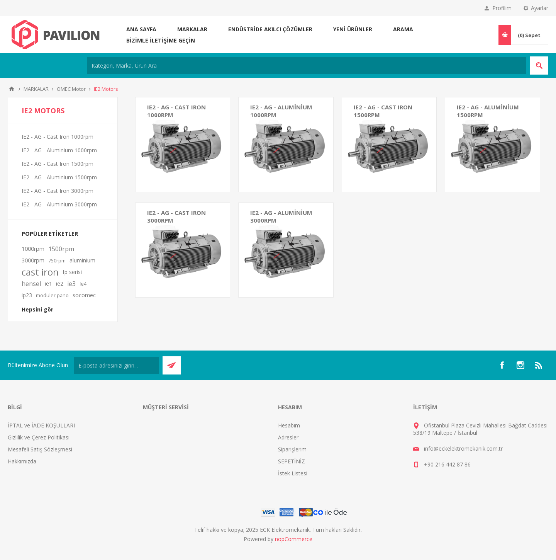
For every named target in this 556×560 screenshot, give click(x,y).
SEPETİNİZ (291, 461)
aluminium (82, 260)
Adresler (288, 437)
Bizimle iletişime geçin (160, 40)
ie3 (71, 283)
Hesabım (289, 425)
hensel (31, 283)
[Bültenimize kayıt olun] (116, 365)
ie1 (48, 283)
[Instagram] (520, 365)
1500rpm (61, 249)
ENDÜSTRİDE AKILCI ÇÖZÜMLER (270, 29)
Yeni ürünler (352, 29)
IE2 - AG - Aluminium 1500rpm (488, 111)
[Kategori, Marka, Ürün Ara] (306, 65)
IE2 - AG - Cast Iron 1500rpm (383, 111)
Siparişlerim (292, 449)
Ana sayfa (141, 29)
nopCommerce (293, 539)
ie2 (59, 283)
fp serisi (72, 272)
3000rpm (33, 260)
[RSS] (539, 365)
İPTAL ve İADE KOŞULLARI (41, 425)
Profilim (502, 8)
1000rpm (33, 248)
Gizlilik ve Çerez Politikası (39, 437)
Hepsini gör (37, 309)
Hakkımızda (22, 461)
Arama (403, 29)
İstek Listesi (292, 473)
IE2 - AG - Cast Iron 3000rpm (176, 216)
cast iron (40, 272)
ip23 (27, 295)
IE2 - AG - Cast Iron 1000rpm (176, 111)
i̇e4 (83, 283)
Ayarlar (539, 8)
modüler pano (52, 295)
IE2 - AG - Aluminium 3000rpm (281, 216)
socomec (84, 295)
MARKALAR (192, 29)
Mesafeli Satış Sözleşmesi (40, 449)
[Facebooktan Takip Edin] (502, 365)
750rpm (57, 260)
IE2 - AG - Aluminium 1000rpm (281, 111)
